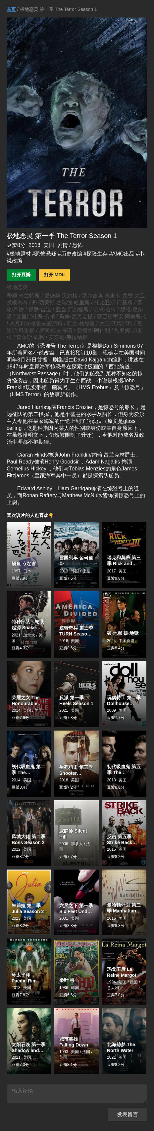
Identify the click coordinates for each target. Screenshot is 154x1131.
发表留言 (127, 1117)
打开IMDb (54, 274)
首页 (11, 9)
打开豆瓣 (21, 274)
